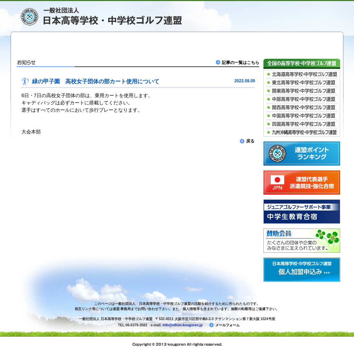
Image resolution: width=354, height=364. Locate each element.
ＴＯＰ (44, 43)
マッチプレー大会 (177, 43)
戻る (247, 141)
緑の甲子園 (133, 43)
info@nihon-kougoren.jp (182, 325)
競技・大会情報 (88, 43)
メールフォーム (224, 325)
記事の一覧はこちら (238, 62)
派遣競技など (265, 43)
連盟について (310, 43)
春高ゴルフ (221, 43)
